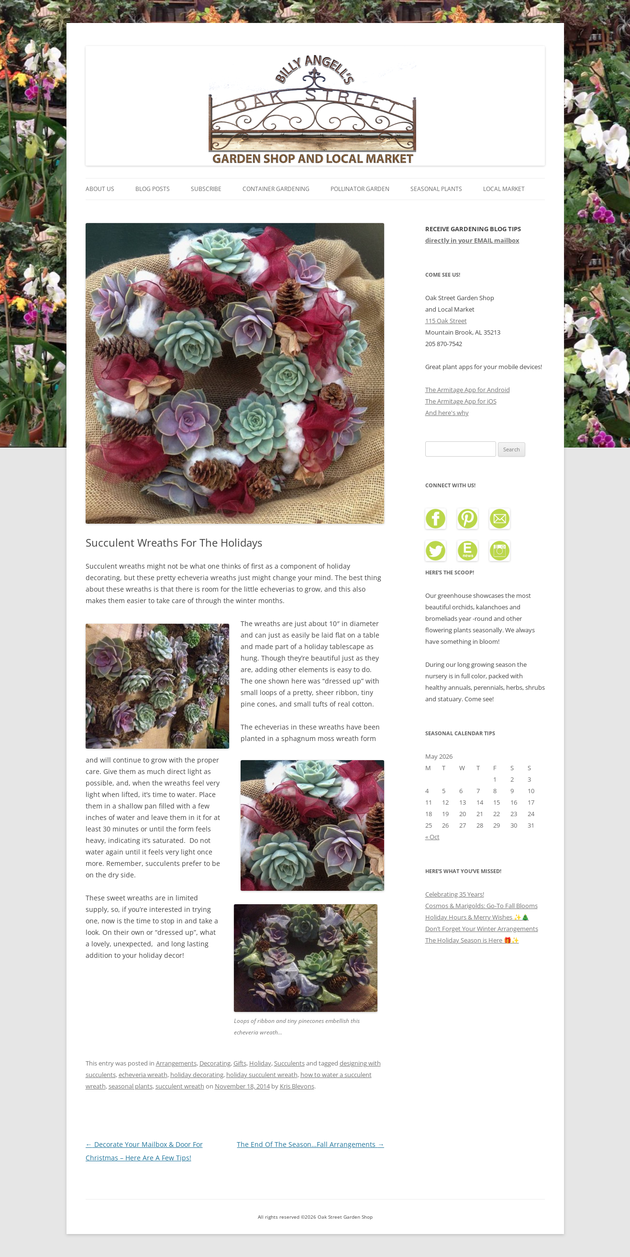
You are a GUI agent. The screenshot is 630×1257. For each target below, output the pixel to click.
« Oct (432, 836)
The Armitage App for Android (467, 389)
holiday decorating (196, 1074)
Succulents (289, 1063)
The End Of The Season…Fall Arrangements (310, 1144)
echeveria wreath (143, 1074)
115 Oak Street (446, 320)
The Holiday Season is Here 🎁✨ (472, 940)
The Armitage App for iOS (461, 401)
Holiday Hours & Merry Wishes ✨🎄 (477, 917)
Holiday (260, 1063)
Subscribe (206, 189)
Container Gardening (276, 189)
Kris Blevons (297, 1086)
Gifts (239, 1063)
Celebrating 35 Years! (454, 894)
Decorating (215, 1063)
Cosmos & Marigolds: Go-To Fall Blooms (481, 905)
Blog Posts (152, 189)
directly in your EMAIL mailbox (472, 240)
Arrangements (176, 1063)
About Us (100, 189)
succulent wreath (179, 1086)
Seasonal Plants (436, 189)
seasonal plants (131, 1086)
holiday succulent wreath (262, 1074)
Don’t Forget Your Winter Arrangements (481, 928)
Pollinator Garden (360, 189)
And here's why (447, 412)
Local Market (504, 189)
